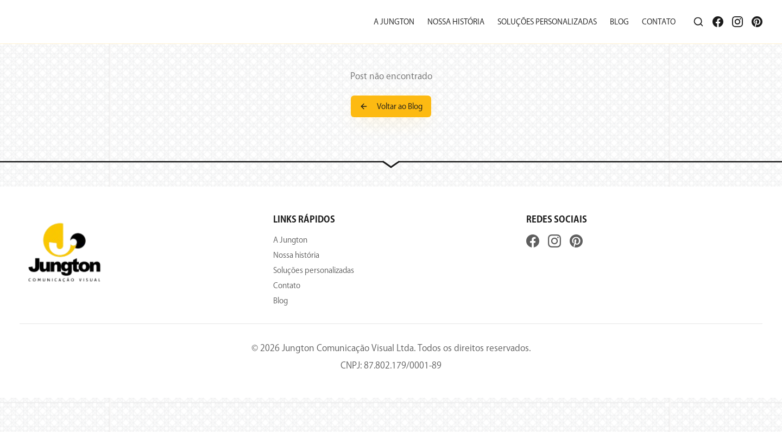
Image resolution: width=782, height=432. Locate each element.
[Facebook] (717, 21)
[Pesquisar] (698, 21)
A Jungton (394, 22)
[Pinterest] (757, 21)
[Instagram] (737, 21)
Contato (659, 22)
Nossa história (455, 22)
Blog (619, 22)
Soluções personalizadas (547, 22)
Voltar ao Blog (391, 106)
